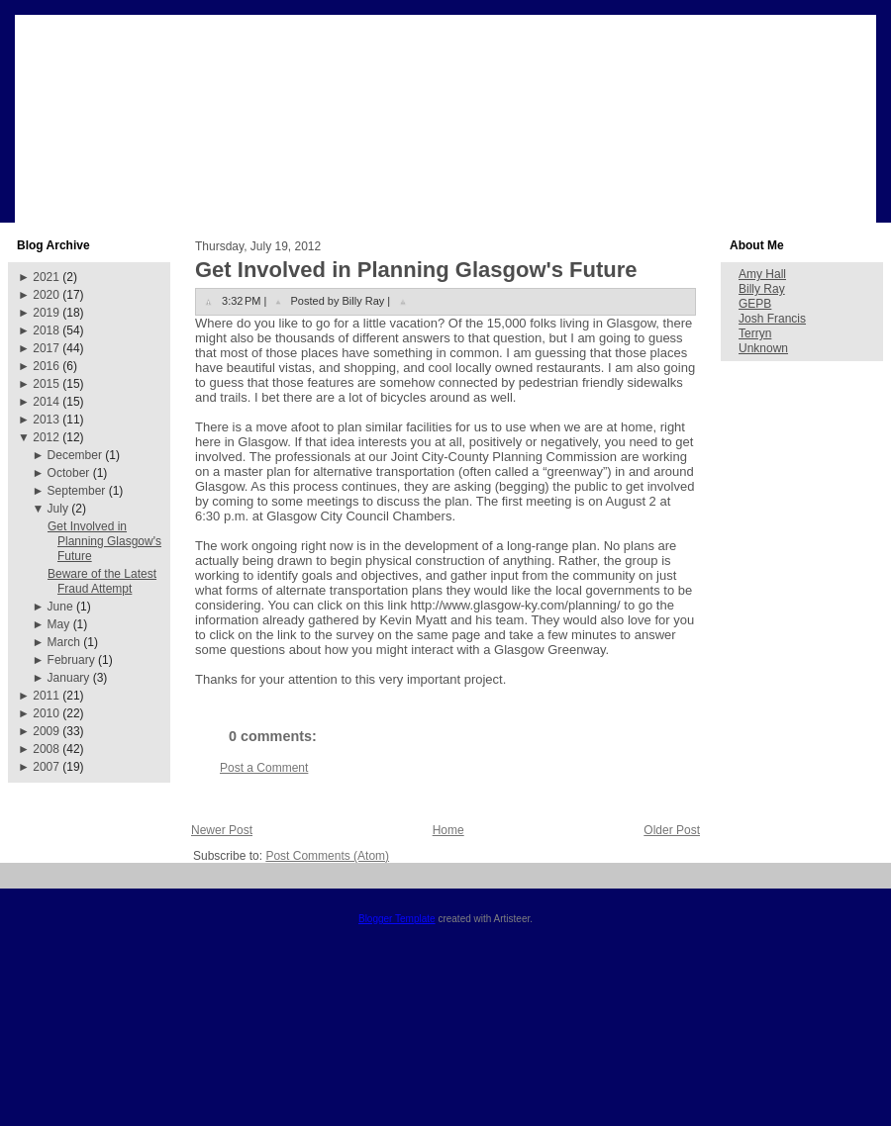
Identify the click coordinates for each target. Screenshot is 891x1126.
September (77, 491)
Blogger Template (397, 918)
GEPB (755, 304)
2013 (46, 419)
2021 (46, 277)
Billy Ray (762, 289)
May (59, 624)
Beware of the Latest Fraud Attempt (102, 581)
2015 (46, 384)
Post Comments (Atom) (327, 856)
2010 (46, 713)
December (75, 455)
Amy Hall (762, 274)
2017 (46, 348)
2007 (46, 767)
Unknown (763, 348)
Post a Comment (264, 768)
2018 (46, 330)
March (64, 642)
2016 (46, 366)
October (69, 473)
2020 (46, 295)
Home (448, 830)
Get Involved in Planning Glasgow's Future (104, 541)
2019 (46, 313)
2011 (46, 696)
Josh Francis (772, 319)
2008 (46, 749)
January (69, 678)
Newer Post (221, 830)
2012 (46, 437)
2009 (46, 731)
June (60, 606)
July (58, 509)
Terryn (755, 333)
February (71, 660)
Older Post (672, 830)
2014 (46, 402)
